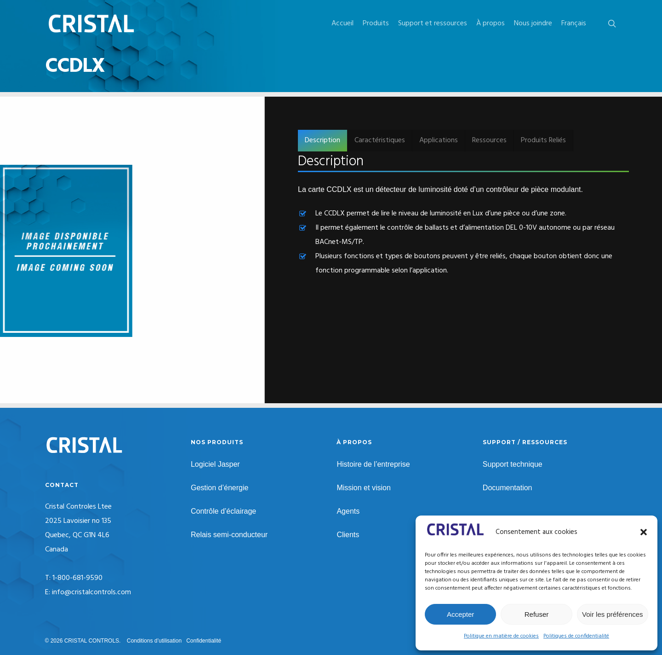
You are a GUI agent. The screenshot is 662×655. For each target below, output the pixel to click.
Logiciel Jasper (215, 464)
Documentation (507, 488)
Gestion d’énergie (219, 488)
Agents (348, 511)
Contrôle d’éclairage (223, 511)
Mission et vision (363, 488)
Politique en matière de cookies (501, 636)
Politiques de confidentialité (576, 636)
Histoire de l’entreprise (373, 464)
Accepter (460, 614)
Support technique (512, 464)
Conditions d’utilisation (154, 641)
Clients (348, 535)
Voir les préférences (612, 614)
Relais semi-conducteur (229, 535)
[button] (643, 532)
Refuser (537, 614)
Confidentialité (203, 641)
